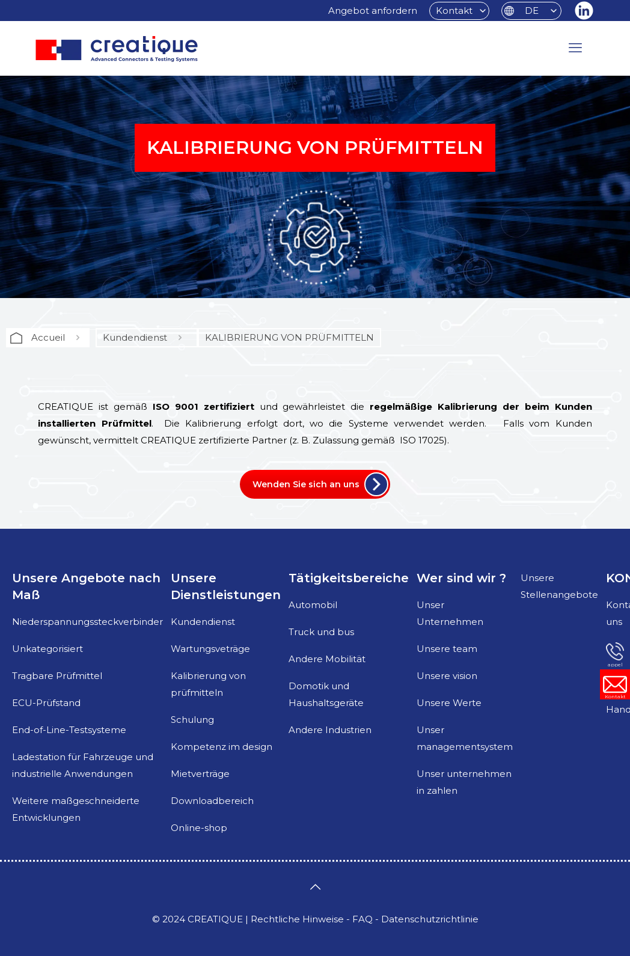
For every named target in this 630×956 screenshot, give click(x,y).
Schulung (192, 719)
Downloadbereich (212, 800)
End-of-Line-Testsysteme (69, 729)
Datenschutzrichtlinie (430, 919)
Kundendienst (135, 337)
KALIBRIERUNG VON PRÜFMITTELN (289, 337)
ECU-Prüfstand (46, 702)
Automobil (313, 604)
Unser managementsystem (465, 738)
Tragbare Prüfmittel (57, 675)
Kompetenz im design (221, 746)
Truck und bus (321, 632)
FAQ (362, 919)
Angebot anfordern (372, 10)
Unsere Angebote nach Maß (86, 586)
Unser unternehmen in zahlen (464, 782)
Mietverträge (200, 773)
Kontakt (454, 10)
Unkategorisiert (47, 648)
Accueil (48, 337)
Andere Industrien (330, 729)
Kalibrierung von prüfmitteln (208, 684)
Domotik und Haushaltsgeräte (326, 694)
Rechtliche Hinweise (297, 919)
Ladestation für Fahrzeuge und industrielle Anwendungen (82, 765)
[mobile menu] (575, 48)
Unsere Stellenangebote (559, 586)
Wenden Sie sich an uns (305, 484)
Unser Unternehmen (450, 613)
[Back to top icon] (315, 887)
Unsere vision (447, 675)
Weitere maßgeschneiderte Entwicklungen (75, 809)
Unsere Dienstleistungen (226, 586)
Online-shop (199, 827)
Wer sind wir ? (461, 578)
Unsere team (447, 648)
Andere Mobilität (327, 659)
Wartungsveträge (210, 648)
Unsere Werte (449, 702)
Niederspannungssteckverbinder (87, 621)
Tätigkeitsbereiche (349, 578)
